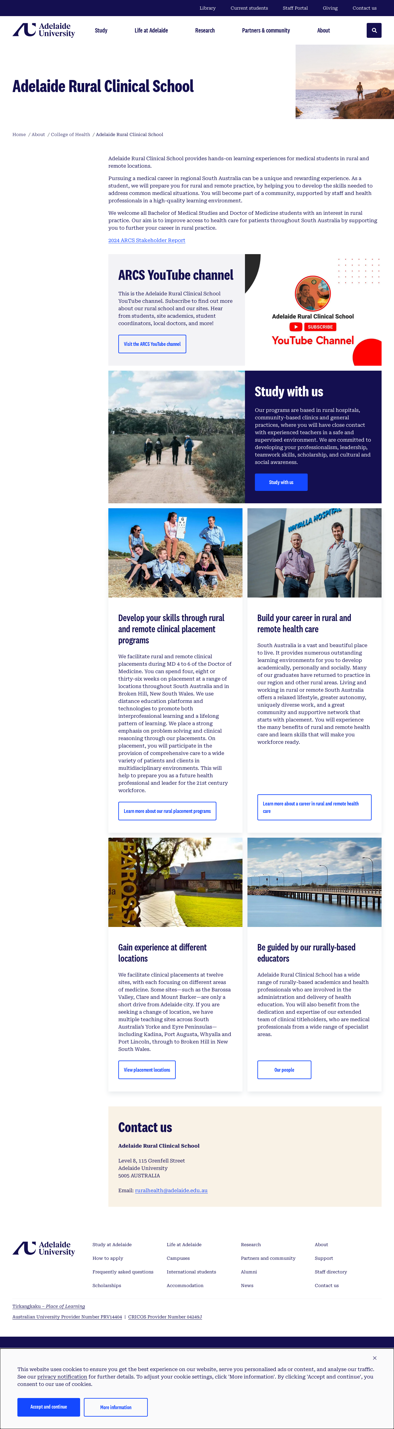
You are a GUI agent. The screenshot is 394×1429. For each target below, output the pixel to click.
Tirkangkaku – (48, 1306)
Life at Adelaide (184, 1244)
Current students (249, 8)
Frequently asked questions (123, 1271)
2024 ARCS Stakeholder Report (146, 240)
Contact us (365, 8)
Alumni (249, 1271)
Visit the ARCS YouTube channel (152, 343)
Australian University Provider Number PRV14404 (67, 1316)
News (247, 1285)
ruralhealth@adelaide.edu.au (171, 1190)
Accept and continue (48, 1406)
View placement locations (147, 1069)
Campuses (178, 1258)
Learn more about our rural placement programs (167, 810)
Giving (330, 8)
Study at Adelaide (112, 1244)
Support (324, 1258)
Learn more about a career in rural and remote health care (311, 807)
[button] (375, 1358)
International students (191, 1271)
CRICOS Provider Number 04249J (165, 1316)
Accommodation (185, 1285)
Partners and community (268, 1258)
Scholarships (107, 1285)
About (321, 1244)
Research (251, 1244)
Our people (284, 1069)
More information (115, 1407)
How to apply (108, 1258)
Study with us (281, 482)
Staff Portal (295, 8)
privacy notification (62, 1377)
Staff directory (331, 1271)
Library (208, 8)
